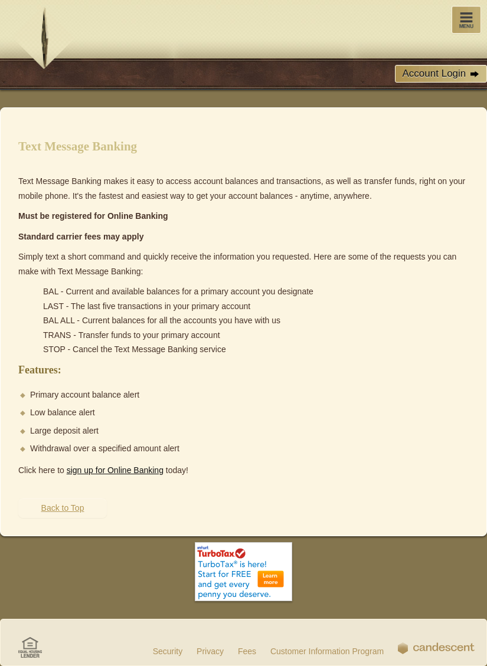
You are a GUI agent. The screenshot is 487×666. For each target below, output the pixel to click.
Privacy (210, 651)
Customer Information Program (327, 651)
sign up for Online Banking (115, 470)
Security (168, 651)
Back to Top (62, 508)
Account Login (441, 74)
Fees (247, 651)
